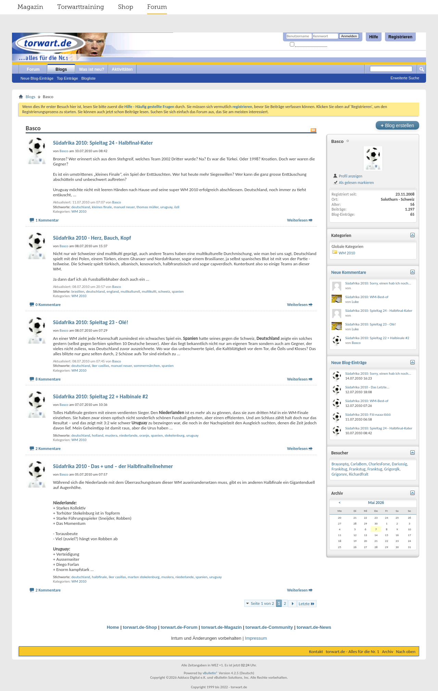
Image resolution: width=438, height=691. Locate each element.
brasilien (77, 291)
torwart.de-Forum (179, 627)
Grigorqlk (392, 469)
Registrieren (400, 37)
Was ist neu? (91, 69)
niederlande (128, 435)
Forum (157, 7)
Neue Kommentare (348, 272)
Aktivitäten (122, 69)
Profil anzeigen (347, 176)
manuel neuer (124, 207)
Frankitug (339, 469)
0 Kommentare (48, 304)
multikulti (149, 291)
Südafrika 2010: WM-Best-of (366, 297)
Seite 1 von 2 (262, 603)
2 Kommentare (48, 448)
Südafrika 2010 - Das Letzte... (367, 387)
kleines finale (102, 207)
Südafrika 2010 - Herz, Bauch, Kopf (92, 238)
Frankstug (357, 469)
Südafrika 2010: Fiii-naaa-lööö (368, 414)
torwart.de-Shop (140, 627)
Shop (125, 7)
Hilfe (373, 37)
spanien (178, 291)
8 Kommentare (48, 379)
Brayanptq (340, 464)
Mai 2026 (376, 502)
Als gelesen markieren (353, 182)
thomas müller (147, 207)
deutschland (80, 207)
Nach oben (405, 651)
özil (176, 207)
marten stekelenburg (143, 577)
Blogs (61, 69)
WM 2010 (79, 211)
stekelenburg (174, 435)
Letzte (307, 603)
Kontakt (316, 651)
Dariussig (399, 464)
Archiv (387, 651)
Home (113, 627)
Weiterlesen (297, 220)
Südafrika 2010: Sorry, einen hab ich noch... (378, 283)
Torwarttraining (80, 7)
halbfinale (99, 577)
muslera (111, 435)
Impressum (256, 638)
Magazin (30, 7)
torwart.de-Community (269, 627)
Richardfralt (359, 474)
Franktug (375, 469)
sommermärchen (147, 365)
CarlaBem (358, 464)
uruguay (166, 207)
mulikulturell (130, 291)
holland (97, 435)
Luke (355, 302)
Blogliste (88, 78)
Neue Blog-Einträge (37, 78)
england (112, 291)
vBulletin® (210, 673)
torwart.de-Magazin (221, 627)
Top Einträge (67, 78)
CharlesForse (379, 464)
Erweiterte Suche (404, 78)
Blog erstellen (397, 125)
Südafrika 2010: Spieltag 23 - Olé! (90, 322)
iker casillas (100, 365)
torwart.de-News (314, 627)
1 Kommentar (47, 220)
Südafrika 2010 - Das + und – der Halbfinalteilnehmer (113, 466)
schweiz (164, 291)
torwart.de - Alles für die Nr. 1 (352, 651)
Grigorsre (339, 474)
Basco (116, 202)
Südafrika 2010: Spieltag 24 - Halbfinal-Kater (103, 142)
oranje (144, 435)
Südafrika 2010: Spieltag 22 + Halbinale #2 (100, 396)
